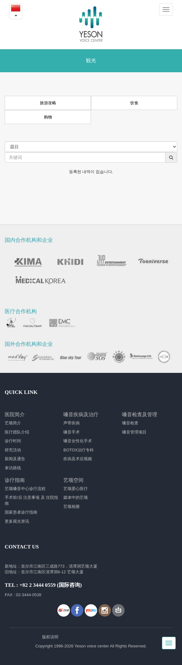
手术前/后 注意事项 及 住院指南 (31, 500)
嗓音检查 (130, 423)
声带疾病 (71, 423)
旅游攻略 (48, 103)
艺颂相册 (71, 506)
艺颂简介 (13, 423)
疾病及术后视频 (77, 458)
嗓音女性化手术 (77, 441)
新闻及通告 (15, 458)
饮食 (134, 103)
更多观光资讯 (17, 521)
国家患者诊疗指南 (21, 512)
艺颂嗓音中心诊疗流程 (25, 488)
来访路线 (13, 468)
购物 (48, 117)
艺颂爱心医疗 (75, 488)
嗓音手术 (71, 432)
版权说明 (50, 637)
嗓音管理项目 (134, 432)
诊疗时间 (13, 441)
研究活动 (13, 450)
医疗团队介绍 (17, 432)
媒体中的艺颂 (75, 497)
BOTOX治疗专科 (78, 450)
